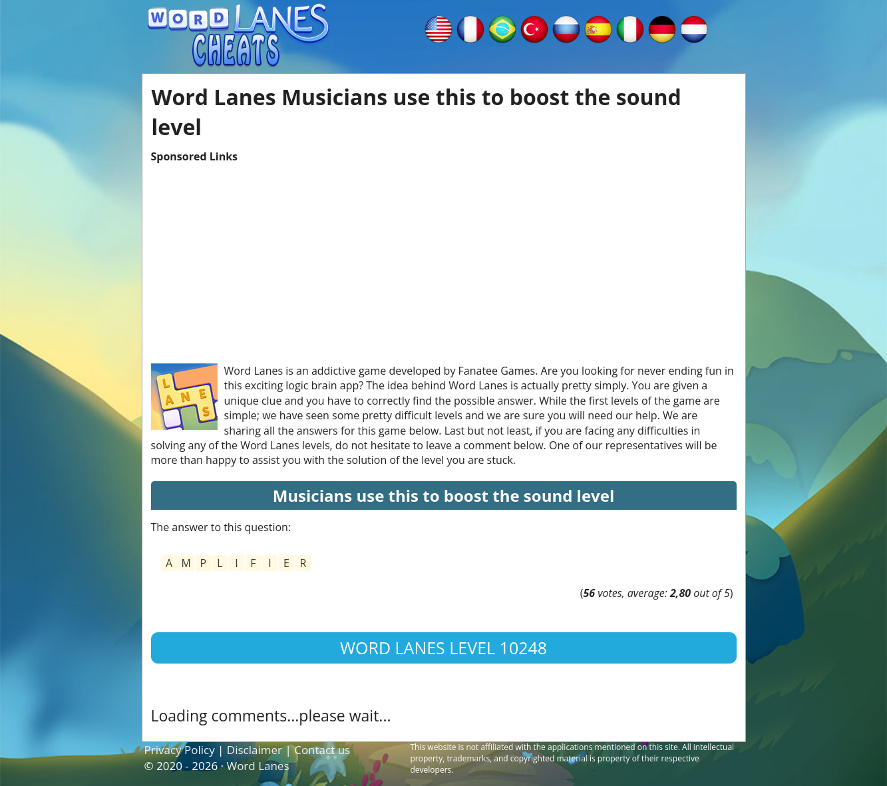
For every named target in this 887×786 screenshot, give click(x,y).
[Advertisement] (444, 257)
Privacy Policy (179, 749)
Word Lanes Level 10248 (443, 647)
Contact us (322, 749)
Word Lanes (257, 765)
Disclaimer (254, 749)
